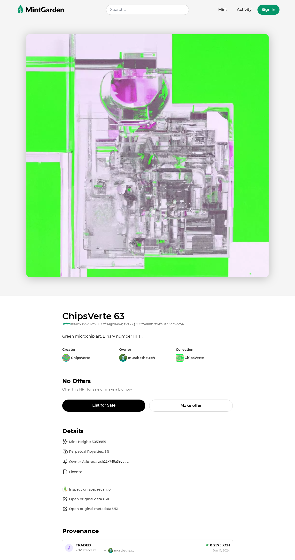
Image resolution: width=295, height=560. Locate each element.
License (72, 472)
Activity (244, 9)
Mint (222, 9)
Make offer (191, 405)
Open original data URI (85, 499)
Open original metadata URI (90, 509)
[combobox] (147, 10)
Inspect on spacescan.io (86, 489)
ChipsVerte (190, 358)
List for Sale (104, 405)
